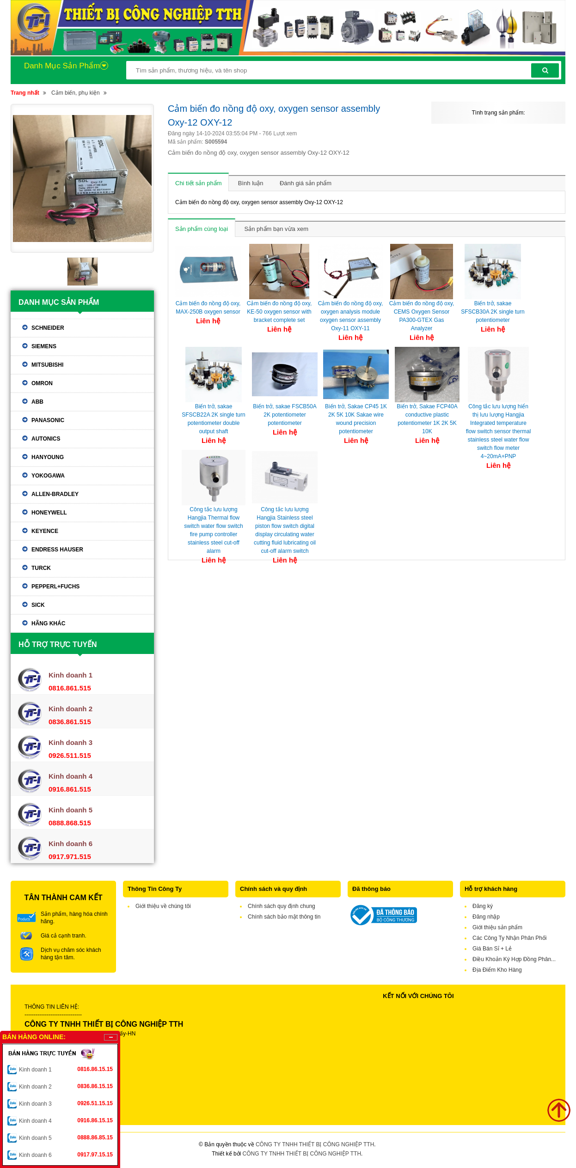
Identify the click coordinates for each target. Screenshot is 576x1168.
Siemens (43, 346)
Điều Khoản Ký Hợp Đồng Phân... (514, 959)
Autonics (45, 439)
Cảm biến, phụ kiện (75, 93)
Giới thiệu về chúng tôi (163, 906)
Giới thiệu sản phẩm (497, 927)
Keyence (44, 531)
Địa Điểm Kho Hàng (497, 970)
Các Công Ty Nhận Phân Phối (509, 938)
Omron (42, 383)
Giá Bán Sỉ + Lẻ (492, 948)
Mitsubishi (47, 365)
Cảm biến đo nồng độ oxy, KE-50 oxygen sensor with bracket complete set (279, 311)
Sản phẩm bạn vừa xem (276, 228)
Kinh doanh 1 (66, 1069)
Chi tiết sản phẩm (198, 183)
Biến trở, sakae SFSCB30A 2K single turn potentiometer (492, 311)
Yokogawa (48, 475)
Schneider (47, 328)
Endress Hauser (57, 549)
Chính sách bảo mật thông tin (284, 917)
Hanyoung (47, 457)
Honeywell (49, 512)
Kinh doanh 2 (66, 1086)
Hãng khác (48, 623)
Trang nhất (25, 93)
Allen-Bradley (55, 494)
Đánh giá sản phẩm (305, 183)
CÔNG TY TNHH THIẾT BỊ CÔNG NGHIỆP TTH (315, 1144)
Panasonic (47, 420)
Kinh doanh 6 (66, 1154)
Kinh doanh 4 (66, 1120)
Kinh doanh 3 (66, 1103)
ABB (37, 402)
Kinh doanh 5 (66, 1137)
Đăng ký (482, 906)
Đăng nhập (486, 917)
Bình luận (250, 183)
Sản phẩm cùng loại (201, 228)
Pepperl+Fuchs (55, 586)
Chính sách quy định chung (281, 906)
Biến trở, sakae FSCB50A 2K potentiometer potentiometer (284, 414)
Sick (38, 605)
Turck (41, 568)
